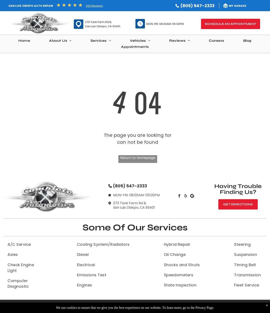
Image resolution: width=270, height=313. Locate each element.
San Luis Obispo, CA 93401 (102, 26)
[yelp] (185, 196)
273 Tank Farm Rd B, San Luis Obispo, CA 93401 (134, 205)
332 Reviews (94, 6)
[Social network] (192, 196)
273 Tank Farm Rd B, (98, 22)
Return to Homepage (137, 157)
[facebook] (179, 196)
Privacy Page (204, 307)
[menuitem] (24, 42)
